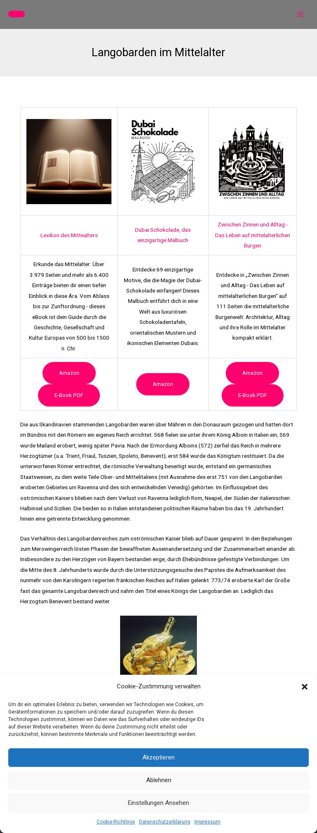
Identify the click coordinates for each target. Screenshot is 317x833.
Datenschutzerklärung (164, 822)
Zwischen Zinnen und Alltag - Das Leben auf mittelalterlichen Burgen (252, 235)
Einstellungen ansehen (158, 803)
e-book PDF (68, 395)
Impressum (207, 822)
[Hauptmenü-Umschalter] (300, 14)
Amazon (69, 372)
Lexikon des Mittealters (69, 235)
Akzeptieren (158, 757)
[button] (304, 687)
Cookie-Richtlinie (116, 822)
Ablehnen (158, 780)
